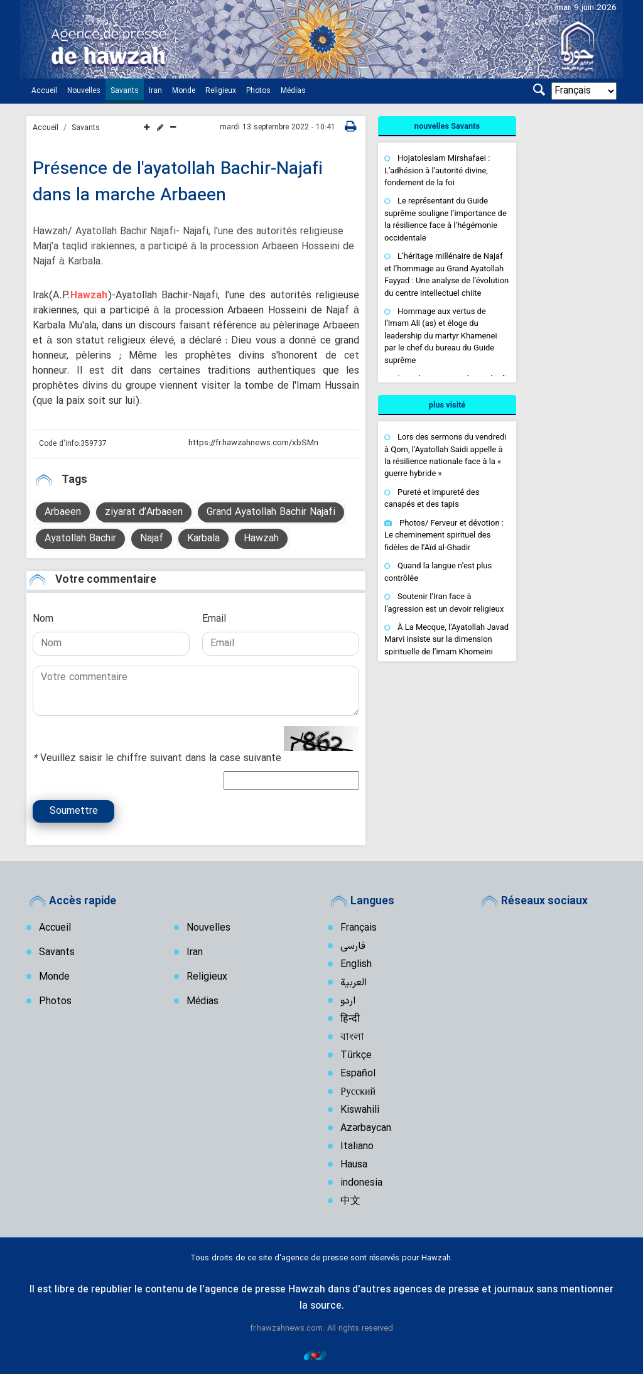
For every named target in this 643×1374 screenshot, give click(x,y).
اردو (347, 1001)
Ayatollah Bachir (80, 538)
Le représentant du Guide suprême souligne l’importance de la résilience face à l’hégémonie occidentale (445, 219)
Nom (43, 619)
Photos (258, 91)
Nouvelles (83, 91)
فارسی (352, 946)
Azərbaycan (365, 1128)
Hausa (353, 1164)
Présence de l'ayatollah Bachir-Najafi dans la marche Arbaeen (178, 182)
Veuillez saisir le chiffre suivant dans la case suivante (157, 758)
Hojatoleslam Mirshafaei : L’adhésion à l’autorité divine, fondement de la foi (437, 170)
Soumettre (74, 811)
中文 (350, 1201)
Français (358, 928)
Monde (183, 91)
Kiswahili (359, 1110)
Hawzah (88, 295)
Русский (358, 1092)
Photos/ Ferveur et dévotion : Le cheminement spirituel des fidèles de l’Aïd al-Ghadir (444, 535)
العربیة (353, 982)
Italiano (357, 1146)
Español (358, 1073)
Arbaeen (63, 512)
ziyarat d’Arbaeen (144, 512)
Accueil (44, 91)
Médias (293, 91)
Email (214, 619)
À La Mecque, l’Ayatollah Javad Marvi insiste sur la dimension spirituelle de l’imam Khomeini (446, 639)
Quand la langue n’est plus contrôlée (438, 572)
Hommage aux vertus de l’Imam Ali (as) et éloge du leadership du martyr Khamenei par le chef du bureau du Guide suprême (440, 335)
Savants (125, 91)
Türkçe (356, 1055)
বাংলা (352, 1037)
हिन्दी (350, 1019)
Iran (155, 91)
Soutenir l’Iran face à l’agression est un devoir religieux (444, 603)
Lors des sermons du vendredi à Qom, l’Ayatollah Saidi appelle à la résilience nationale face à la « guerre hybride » (445, 455)
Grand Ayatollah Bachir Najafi (271, 512)
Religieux (220, 91)
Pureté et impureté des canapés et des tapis (431, 498)
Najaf (151, 538)
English (356, 964)
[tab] (447, 126)
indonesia (361, 1183)
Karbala (203, 538)
